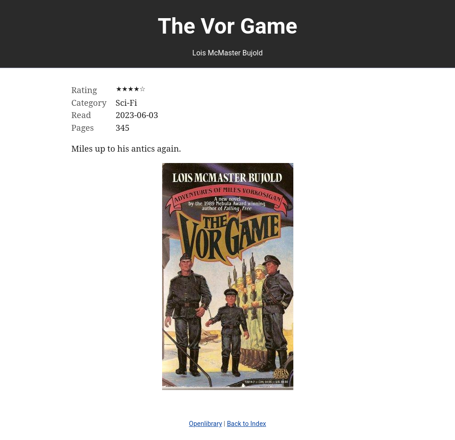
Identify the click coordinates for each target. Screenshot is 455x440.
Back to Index (246, 424)
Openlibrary (205, 424)
